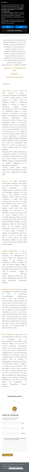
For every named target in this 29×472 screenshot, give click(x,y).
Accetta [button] (21, 26)
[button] (27, 2)
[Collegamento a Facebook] (23, 470)
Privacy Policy (12, 468)
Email (22, 428)
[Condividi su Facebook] (14, 401)
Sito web (23, 433)
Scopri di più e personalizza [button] (14, 30)
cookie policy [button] (7, 11)
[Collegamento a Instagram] (26, 470)
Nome (22, 423)
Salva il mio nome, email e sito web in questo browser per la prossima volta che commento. (15, 439)
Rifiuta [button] (8, 26)
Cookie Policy (19, 468)
